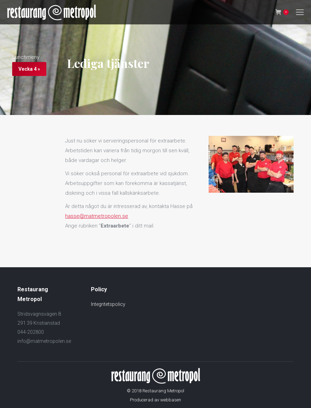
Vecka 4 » (29, 69)
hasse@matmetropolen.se (96, 216)
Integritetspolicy (108, 304)
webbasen (170, 399)
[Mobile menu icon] (300, 12)
